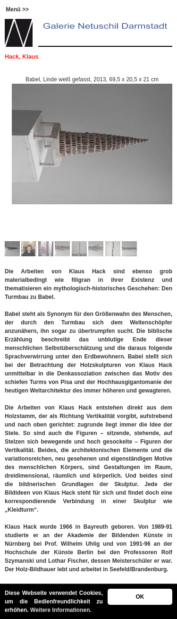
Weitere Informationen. (61, 610)
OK (139, 596)
